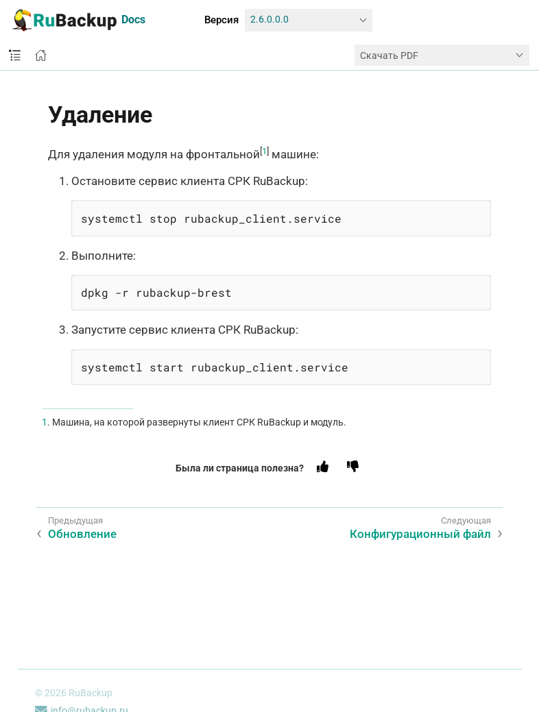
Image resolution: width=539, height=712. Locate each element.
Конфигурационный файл (420, 534)
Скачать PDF (389, 55)
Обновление (82, 534)
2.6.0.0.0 (269, 19)
